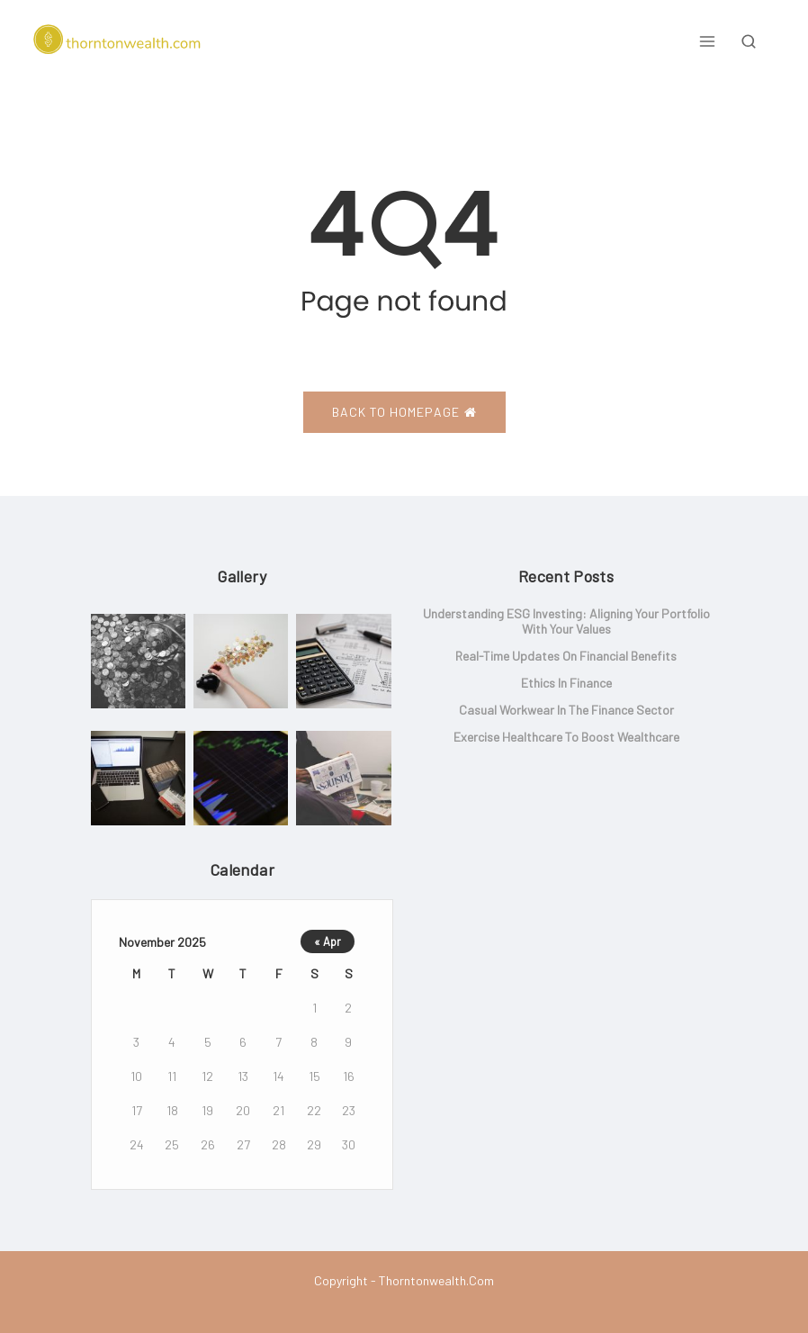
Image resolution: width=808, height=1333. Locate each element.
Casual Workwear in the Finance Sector (566, 709)
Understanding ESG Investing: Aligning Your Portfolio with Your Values (566, 621)
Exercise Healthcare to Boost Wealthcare (566, 736)
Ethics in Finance (566, 682)
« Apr (327, 941)
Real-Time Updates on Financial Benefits (566, 655)
